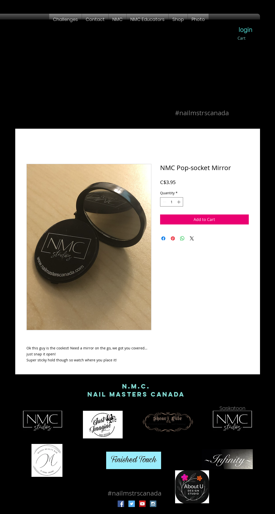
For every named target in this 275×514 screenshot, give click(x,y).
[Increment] (179, 202)
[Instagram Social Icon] (153, 504)
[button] (65, 19)
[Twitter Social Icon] (131, 504)
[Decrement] (164, 202)
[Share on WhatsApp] (182, 238)
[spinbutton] (171, 202)
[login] (246, 29)
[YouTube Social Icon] (142, 504)
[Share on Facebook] (163, 238)
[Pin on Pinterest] (173, 238)
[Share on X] (192, 238)
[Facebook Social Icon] (121, 504)
